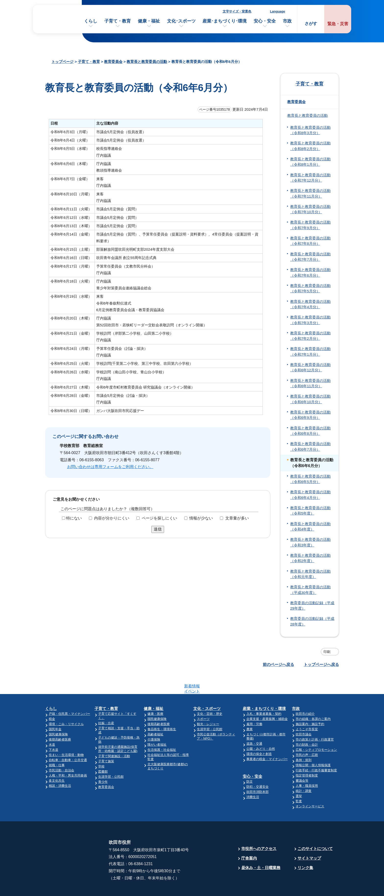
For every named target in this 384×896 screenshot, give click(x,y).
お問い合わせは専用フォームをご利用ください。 (110, 467)
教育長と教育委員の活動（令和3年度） (310, 542)
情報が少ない (201, 518)
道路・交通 (254, 724)
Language (277, 11)
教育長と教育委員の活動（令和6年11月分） (310, 383)
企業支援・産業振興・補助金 (267, 700)
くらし (90, 21)
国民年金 (55, 710)
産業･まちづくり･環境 (225, 21)
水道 (52, 725)
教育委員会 (113, 61)
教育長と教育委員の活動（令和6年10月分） (310, 399)
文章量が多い (237, 518)
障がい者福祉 (157, 725)
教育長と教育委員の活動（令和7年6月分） (310, 272)
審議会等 (302, 761)
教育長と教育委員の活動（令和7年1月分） (310, 351)
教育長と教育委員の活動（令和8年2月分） (310, 146)
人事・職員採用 (307, 766)
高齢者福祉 (155, 715)
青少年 (103, 763)
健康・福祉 (149, 21)
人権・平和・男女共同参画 (68, 756)
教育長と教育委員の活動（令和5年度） (310, 510)
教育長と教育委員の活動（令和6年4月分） (310, 494)
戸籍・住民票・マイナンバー (69, 694)
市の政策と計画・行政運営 (315, 720)
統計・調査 (304, 772)
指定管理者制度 (307, 756)
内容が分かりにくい (111, 518)
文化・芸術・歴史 (209, 694)
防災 (249, 762)
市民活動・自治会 (61, 751)
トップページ (62, 61)
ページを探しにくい (159, 518)
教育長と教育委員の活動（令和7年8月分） (310, 241)
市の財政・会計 (307, 725)
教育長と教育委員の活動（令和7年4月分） (310, 304)
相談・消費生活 (60, 766)
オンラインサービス (310, 787)
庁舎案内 (249, 839)
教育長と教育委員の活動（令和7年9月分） (310, 225)
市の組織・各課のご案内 (313, 700)
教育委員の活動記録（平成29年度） (312, 605)
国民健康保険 (58, 715)
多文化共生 (57, 761)
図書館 (103, 752)
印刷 (327, 652)
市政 (287, 21)
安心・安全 (265, 21)
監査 (299, 782)
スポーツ (203, 700)
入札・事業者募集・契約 (263, 694)
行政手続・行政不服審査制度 (316, 751)
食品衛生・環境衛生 (161, 710)
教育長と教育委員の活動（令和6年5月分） (310, 479)
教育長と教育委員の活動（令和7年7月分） (310, 256)
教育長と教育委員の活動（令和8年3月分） (310, 130)
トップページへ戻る (321, 664)
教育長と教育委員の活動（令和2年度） (310, 558)
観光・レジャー (208, 705)
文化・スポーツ (207, 689)
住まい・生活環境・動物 (66, 736)
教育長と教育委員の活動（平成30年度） (310, 589)
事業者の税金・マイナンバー (267, 740)
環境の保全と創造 (259, 735)
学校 (101, 747)
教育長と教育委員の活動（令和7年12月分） (310, 177)
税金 (52, 700)
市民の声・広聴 (307, 736)
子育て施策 (106, 742)
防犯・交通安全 (257, 767)
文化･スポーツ (181, 21)
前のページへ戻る (278, 664)
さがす (311, 23)
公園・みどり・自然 (260, 729)
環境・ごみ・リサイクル (66, 705)
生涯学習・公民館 (111, 757)
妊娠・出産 (106, 704)
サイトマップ (309, 839)
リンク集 (305, 849)
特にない (74, 518)
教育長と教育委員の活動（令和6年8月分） (310, 431)
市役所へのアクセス (258, 829)
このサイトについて (315, 829)
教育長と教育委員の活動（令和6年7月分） (310, 446)
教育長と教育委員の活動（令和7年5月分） (310, 288)
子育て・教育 (117, 21)
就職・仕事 (57, 746)
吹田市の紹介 (305, 694)
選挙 (299, 777)
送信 (158, 529)
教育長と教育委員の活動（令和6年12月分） (310, 367)
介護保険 (153, 720)
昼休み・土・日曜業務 (260, 849)
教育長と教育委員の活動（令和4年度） (310, 526)
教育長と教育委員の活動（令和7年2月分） (310, 336)
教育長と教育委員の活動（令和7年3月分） (310, 320)
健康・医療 (155, 694)
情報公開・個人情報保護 (313, 746)
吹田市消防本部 (257, 773)
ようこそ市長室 (307, 710)
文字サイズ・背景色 (237, 11)
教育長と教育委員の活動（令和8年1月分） (310, 161)
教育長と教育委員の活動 (147, 61)
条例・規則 (304, 741)
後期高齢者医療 (60, 720)
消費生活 (252, 778)
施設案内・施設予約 (310, 705)
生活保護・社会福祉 (161, 730)
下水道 (53, 730)
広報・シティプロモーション (316, 730)
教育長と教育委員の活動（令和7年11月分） (310, 193)
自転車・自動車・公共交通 (68, 741)
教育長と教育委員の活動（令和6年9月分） (310, 415)
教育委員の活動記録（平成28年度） (312, 621)
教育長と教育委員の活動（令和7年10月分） (310, 209)
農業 (249, 710)
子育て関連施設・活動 (114, 737)
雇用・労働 (254, 705)
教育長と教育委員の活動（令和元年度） (310, 574)
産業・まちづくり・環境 (264, 689)
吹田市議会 (304, 715)
